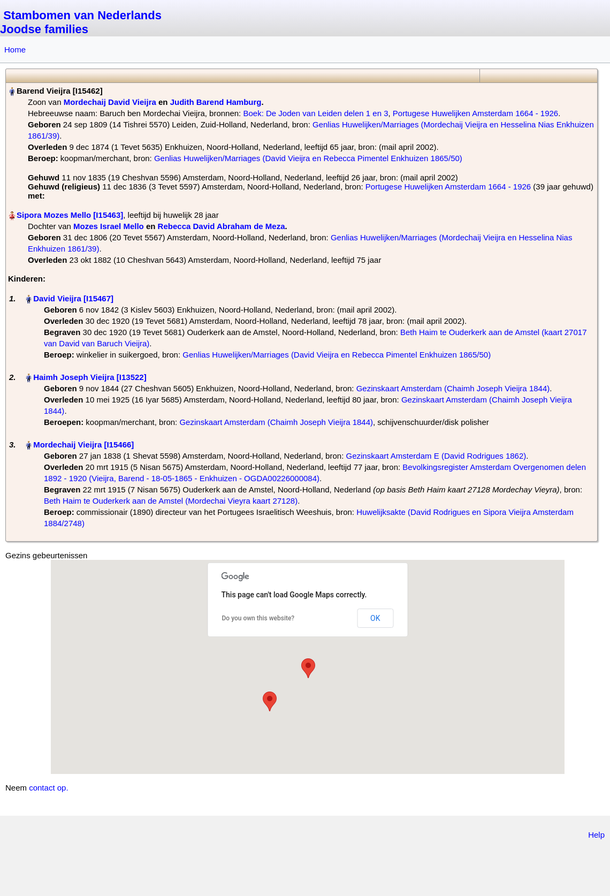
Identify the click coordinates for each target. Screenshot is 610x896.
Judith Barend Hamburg (216, 102)
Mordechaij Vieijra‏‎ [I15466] (83, 444)
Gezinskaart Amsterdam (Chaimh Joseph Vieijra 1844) (453, 388)
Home (15, 49)
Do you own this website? (258, 618)
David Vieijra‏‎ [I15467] (73, 298)
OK (375, 618)
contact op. (48, 787)
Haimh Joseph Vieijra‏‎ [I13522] (90, 377)
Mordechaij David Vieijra (110, 102)
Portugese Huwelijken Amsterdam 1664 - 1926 (475, 113)
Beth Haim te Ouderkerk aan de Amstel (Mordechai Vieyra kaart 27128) (171, 500)
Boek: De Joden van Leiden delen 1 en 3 (315, 113)
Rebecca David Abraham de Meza (221, 226)
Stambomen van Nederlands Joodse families (81, 22)
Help (596, 834)
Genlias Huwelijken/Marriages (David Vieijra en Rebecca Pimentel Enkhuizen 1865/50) (308, 158)
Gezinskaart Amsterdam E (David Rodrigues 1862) (436, 455)
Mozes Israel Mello (108, 226)
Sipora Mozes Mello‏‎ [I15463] (70, 214)
